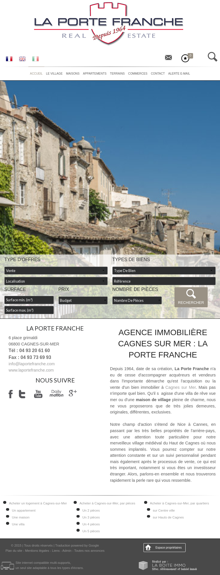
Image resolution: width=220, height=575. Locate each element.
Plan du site (13, 550)
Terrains (117, 73)
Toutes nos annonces (89, 550)
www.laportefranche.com (31, 370)
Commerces (137, 73)
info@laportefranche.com (32, 364)
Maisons (73, 73)
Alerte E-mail (179, 73)
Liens (56, 550)
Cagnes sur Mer (180, 387)
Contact (158, 73)
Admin (67, 550)
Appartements (95, 73)
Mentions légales (37, 550)
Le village (54, 73)
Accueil (36, 73)
